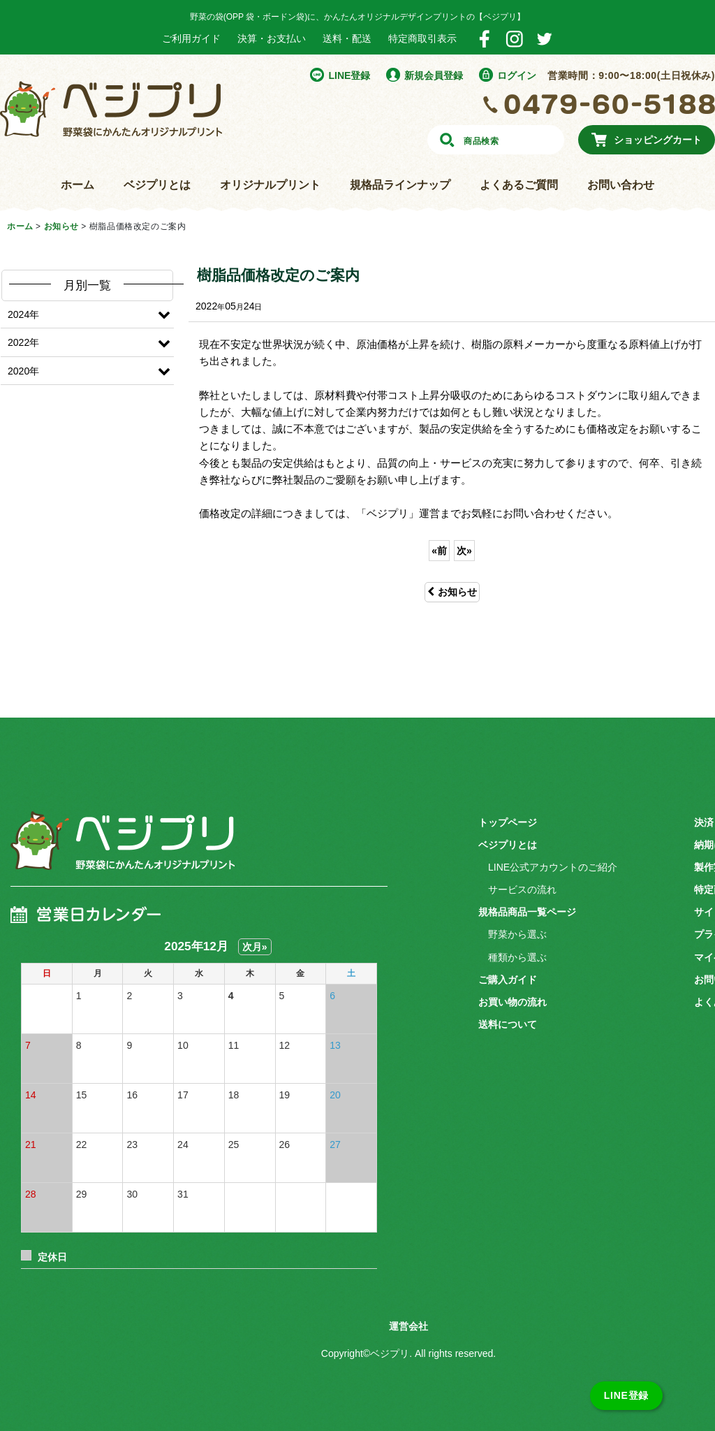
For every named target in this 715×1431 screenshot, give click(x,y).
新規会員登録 (433, 75)
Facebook (484, 39)
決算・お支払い (271, 38)
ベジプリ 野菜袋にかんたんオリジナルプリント (122, 851)
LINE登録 (349, 75)
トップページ (507, 822)
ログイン (516, 75)
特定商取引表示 (422, 38)
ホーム (77, 185)
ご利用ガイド (191, 38)
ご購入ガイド (507, 979)
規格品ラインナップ (400, 185)
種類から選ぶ (517, 957)
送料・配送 (347, 38)
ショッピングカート (658, 139)
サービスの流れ (522, 889)
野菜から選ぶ (517, 934)
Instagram (514, 39)
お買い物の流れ (512, 1002)
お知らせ (452, 591)
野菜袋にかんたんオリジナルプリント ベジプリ (111, 109)
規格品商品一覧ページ (527, 911)
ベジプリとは (157, 185)
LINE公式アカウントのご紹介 (552, 867)
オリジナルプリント (270, 185)
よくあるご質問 (519, 185)
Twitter (544, 39)
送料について (507, 1024)
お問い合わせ (620, 185)
